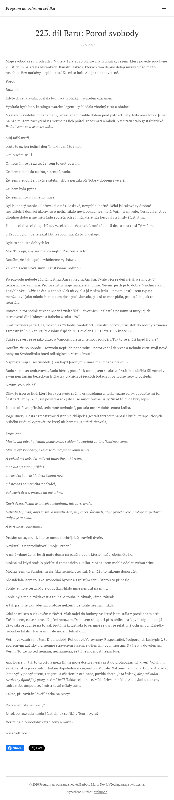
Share (15, 748)
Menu (164, 8)
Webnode (100, 792)
